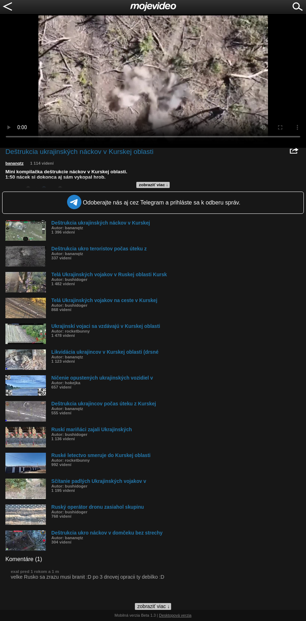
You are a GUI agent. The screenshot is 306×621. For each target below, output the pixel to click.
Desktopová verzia (175, 615)
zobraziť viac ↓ (153, 184)
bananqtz (14, 163)
